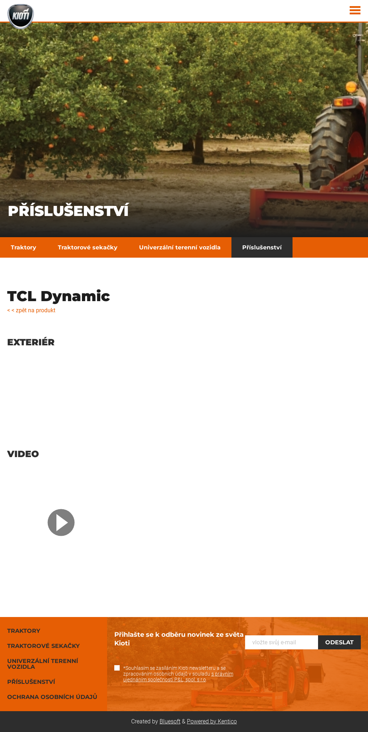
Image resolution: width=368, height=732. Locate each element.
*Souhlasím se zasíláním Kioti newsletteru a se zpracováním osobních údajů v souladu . (178, 673)
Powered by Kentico (212, 721)
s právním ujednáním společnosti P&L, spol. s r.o (178, 676)
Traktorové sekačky (88, 247)
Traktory (23, 247)
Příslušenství (262, 247)
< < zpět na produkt (31, 310)
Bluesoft (170, 721)
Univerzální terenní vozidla (180, 247)
